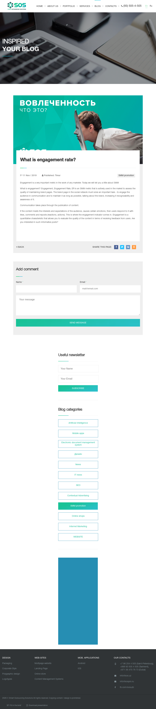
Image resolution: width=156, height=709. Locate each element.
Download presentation (37, 705)
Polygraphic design (11, 674)
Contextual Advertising (78, 496)
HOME (39, 6)
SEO (78, 485)
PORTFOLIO (69, 6)
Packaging (7, 663)
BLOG (98, 6)
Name (19, 282)
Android (81, 663)
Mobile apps (78, 433)
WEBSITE (78, 537)
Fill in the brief (14, 705)
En (146, 6)
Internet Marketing (78, 527)
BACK (20, 247)
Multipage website (43, 663)
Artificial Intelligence (78, 423)
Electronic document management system (78, 444)
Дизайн (78, 454)
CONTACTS (111, 6)
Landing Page (41, 669)
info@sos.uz (122, 675)
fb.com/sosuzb (124, 687)
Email (83, 282)
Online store (40, 674)
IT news (78, 475)
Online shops (78, 516)
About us (52, 6)
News (78, 465)
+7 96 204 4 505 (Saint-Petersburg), (137, 664)
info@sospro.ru (124, 681)
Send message (78, 323)
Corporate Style (9, 669)
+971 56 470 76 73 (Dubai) (132, 670)
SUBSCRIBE (78, 388)
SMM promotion (126, 176)
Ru (151, 6)
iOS (79, 669)
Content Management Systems (49, 679)
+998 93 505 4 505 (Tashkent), (134, 667)
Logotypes (7, 679)
